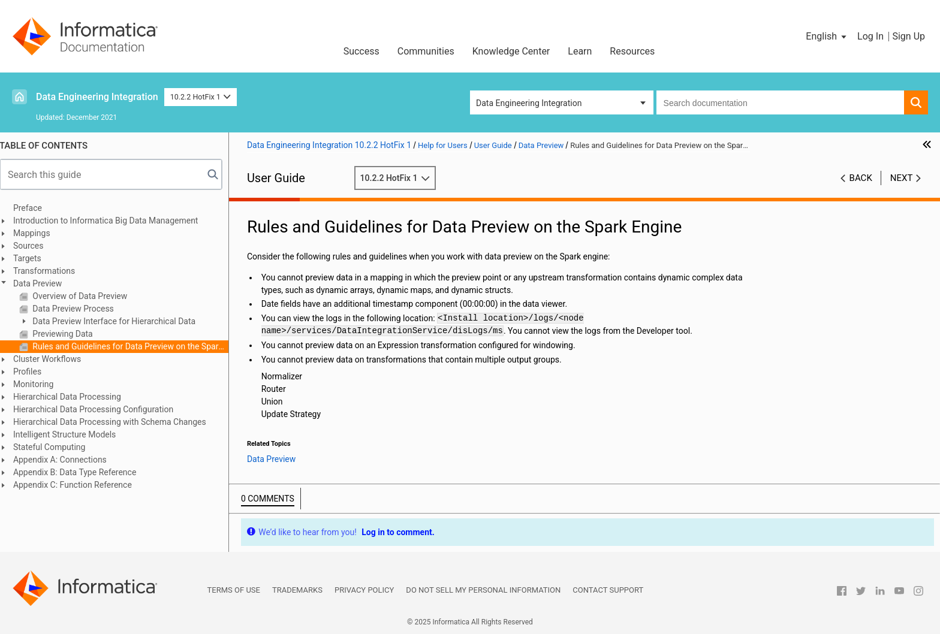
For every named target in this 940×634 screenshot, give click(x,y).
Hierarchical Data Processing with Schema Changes (116, 422)
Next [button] (901, 178)
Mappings (38, 233)
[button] (827, 36)
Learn (580, 51)
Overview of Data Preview (85, 296)
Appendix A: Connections (66, 459)
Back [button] (860, 178)
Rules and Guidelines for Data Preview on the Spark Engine (136, 346)
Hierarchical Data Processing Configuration (100, 409)
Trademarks (297, 589)
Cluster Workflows (54, 359)
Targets (34, 258)
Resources (632, 51)
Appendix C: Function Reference (79, 485)
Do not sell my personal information (483, 589)
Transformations (51, 271)
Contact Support (608, 589)
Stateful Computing (56, 447)
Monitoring (40, 384)
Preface (34, 208)
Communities (425, 51)
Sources (35, 245)
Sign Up (908, 36)
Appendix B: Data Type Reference (81, 472)
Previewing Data (68, 334)
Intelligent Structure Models (71, 434)
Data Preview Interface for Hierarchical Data (119, 321)
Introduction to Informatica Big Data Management (112, 220)
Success (361, 51)
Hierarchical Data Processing (74, 396)
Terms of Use (233, 589)
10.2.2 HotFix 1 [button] (200, 96)
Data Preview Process (78, 308)
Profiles (34, 371)
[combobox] (780, 102)
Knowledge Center (511, 51)
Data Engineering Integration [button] (529, 103)
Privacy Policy (364, 589)
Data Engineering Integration (97, 96)
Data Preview (44, 283)
